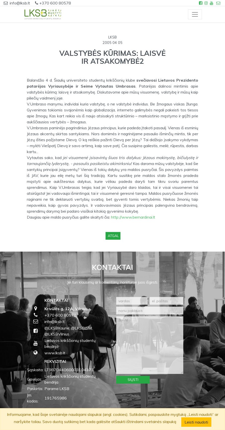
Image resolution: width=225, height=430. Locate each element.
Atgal (113, 235)
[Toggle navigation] (195, 14)
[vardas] (132, 301)
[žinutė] (149, 345)
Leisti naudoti (196, 422)
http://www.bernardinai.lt (133, 217)
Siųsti (133, 379)
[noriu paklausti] (149, 310)
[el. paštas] (166, 301)
